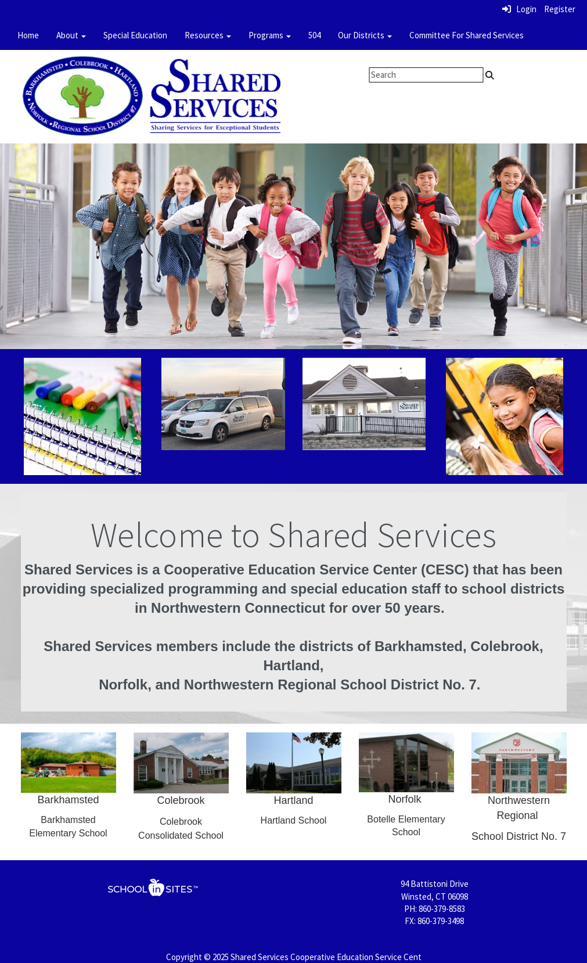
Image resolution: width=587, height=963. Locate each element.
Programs (270, 35)
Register (559, 9)
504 (314, 35)
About (71, 35)
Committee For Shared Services (466, 35)
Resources (208, 35)
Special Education (135, 35)
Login (519, 9)
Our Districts (365, 35)
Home (28, 35)
